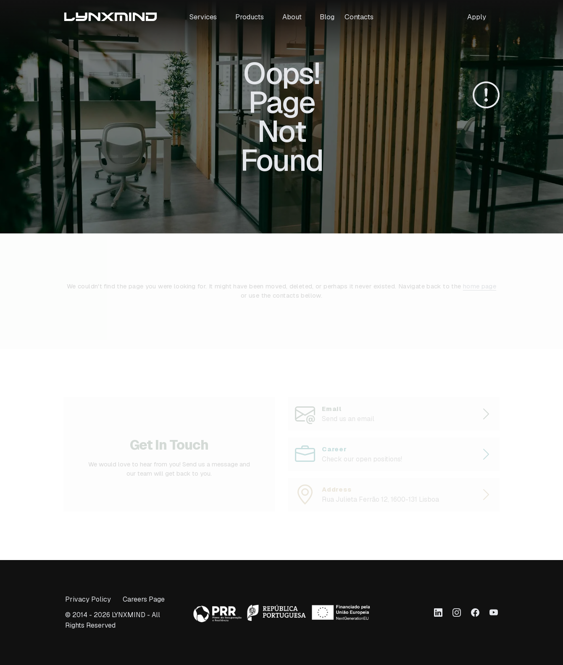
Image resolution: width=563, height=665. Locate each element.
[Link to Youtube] (494, 612)
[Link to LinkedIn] (438, 612)
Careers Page (143, 599)
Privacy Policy (88, 599)
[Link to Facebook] (475, 612)
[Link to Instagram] (457, 612)
